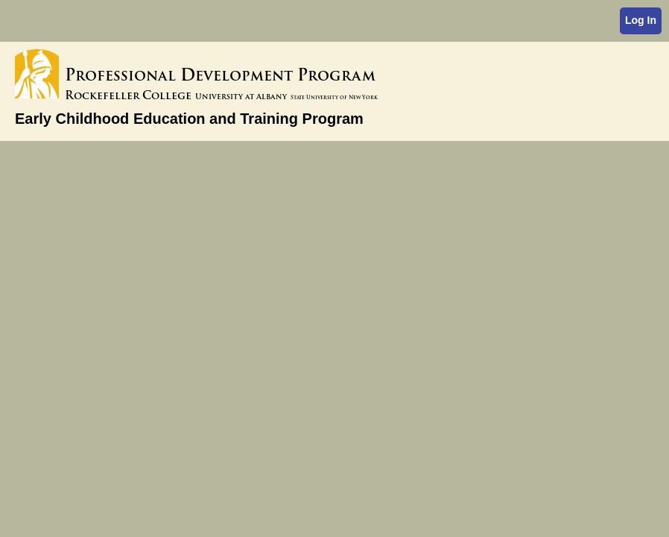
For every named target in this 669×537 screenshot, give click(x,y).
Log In (640, 20)
